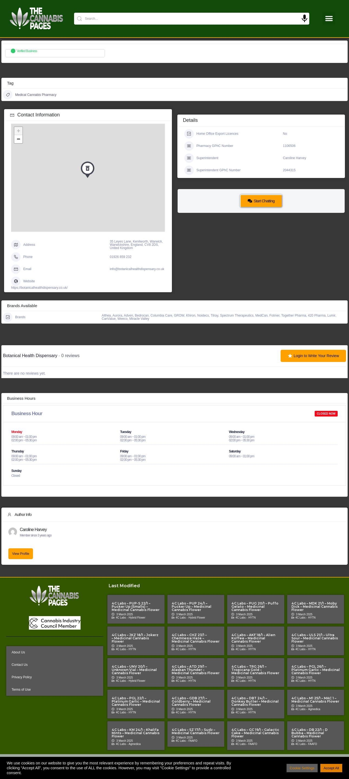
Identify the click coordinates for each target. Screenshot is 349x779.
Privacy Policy (22, 677)
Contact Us (20, 665)
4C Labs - (121, 617)
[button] (329, 18)
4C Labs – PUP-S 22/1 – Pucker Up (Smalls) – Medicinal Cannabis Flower (135, 606)
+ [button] (18, 130)
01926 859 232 (120, 257)
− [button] (18, 139)
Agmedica (314, 709)
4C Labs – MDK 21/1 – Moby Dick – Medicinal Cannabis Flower (314, 606)
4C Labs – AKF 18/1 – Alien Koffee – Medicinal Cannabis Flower (253, 638)
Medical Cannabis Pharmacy (29, 94)
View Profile (20, 554)
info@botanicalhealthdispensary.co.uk (137, 269)
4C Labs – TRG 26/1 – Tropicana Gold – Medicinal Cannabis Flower (255, 669)
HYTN (252, 617)
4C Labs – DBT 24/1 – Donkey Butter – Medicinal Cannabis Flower (255, 701)
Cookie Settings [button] (302, 768)
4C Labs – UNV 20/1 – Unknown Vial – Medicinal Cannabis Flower (134, 669)
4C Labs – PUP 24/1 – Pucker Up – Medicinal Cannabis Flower (191, 606)
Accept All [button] (331, 768)
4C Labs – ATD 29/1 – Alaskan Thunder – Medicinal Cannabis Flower (196, 669)
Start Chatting (261, 201)
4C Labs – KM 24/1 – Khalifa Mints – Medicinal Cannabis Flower (135, 733)
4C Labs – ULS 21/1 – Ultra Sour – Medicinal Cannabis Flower (314, 638)
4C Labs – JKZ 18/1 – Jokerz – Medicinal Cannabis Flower (135, 638)
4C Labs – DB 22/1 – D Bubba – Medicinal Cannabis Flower (309, 733)
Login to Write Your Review (313, 355)
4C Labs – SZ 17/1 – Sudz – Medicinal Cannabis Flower (196, 731)
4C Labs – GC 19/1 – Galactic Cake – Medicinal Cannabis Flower (255, 733)
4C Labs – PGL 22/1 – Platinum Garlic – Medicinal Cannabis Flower (136, 701)
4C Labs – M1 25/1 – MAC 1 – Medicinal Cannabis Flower (315, 699)
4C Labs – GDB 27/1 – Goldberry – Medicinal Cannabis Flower (191, 701)
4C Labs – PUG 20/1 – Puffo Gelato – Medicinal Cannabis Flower (254, 606)
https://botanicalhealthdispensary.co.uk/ (39, 288)
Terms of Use (21, 689)
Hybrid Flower (137, 617)
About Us (18, 652)
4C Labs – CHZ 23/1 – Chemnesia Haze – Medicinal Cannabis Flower (196, 638)
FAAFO (192, 740)
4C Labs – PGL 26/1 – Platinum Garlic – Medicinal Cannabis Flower (315, 669)
